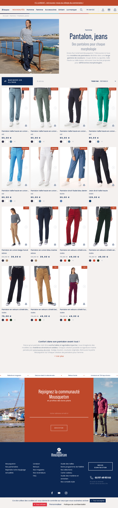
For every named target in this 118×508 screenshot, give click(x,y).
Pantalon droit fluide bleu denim (73, 191)
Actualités (9, 473)
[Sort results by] (108, 81)
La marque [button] (72, 9)
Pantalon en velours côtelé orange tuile (76, 250)
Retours (36, 467)
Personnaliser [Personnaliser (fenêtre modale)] (55, 504)
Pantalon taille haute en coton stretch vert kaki (51, 131)
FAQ (34, 476)
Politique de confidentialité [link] (75, 504)
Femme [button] (39, 9)
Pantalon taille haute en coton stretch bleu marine (81, 131)
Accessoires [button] (50, 9)
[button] (81, 9)
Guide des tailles (67, 464)
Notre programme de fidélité (72, 467)
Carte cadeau (66, 473)
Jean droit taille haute (98, 191)
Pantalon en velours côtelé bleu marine (18, 309)
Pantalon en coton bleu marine (44, 250)
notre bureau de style (41, 350)
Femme (13, 16)
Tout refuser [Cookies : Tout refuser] (40, 504)
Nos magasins (38, 470)
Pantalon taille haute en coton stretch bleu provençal (24, 131)
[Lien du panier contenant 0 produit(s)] (115, 10)
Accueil (5, 16)
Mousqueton (10, 464)
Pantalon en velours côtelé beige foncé (47, 309)
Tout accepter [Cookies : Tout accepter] (98, 500)
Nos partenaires (11, 467)
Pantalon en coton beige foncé (15, 250)
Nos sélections (66, 470)
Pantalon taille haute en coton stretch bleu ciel (21, 191)
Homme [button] (30, 9)
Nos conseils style (68, 482)
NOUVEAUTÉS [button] (19, 9)
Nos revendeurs (39, 473)
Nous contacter (100, 466)
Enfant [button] (62, 9)
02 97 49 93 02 (100, 477)
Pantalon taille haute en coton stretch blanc (49, 191)
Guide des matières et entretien (70, 477)
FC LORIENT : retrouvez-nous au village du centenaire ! (59, 2)
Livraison (36, 464)
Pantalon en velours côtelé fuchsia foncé (77, 309)
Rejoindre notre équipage (15, 470)
